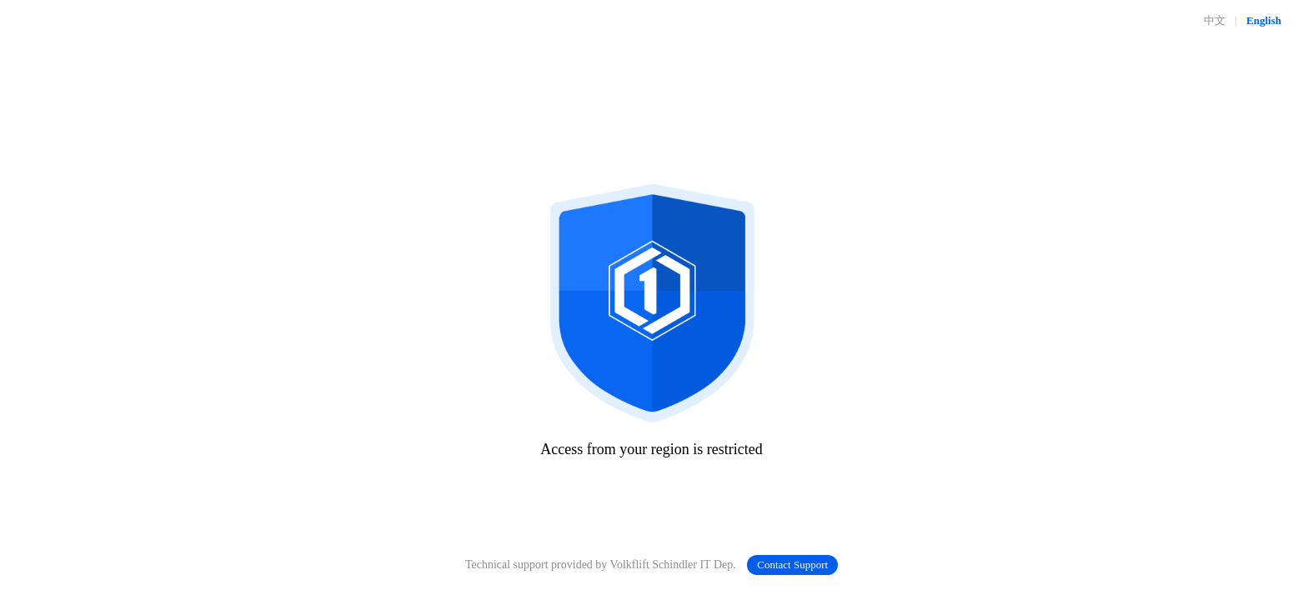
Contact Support (792, 564)
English (1263, 20)
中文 (1214, 20)
